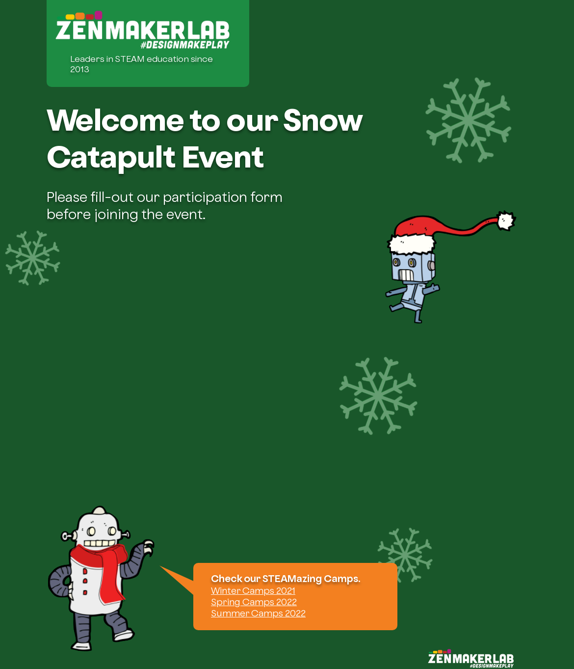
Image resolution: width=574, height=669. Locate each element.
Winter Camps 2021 (253, 590)
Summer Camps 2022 (258, 613)
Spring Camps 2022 (254, 601)
